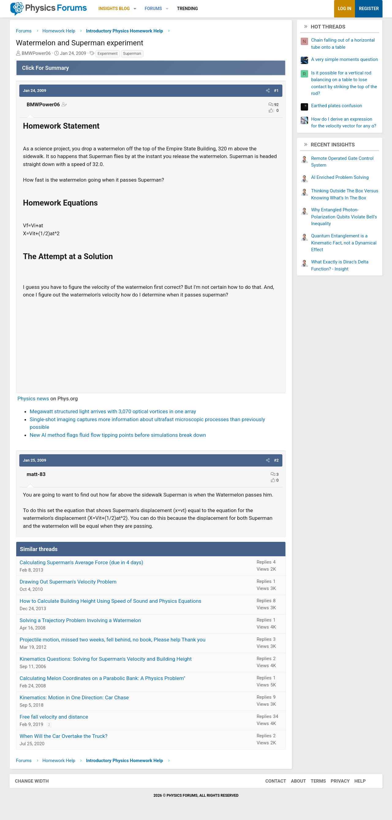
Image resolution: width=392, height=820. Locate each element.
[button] (136, 8)
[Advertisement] (150, 344)
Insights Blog (115, 8)
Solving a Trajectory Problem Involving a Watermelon (81, 621)
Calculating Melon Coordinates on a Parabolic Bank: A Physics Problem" (104, 679)
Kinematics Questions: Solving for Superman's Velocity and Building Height (107, 659)
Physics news (34, 399)
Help (358, 781)
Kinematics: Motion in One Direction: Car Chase (75, 698)
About (296, 781)
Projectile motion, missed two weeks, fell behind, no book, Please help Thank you (114, 640)
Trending (188, 8)
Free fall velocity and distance (55, 717)
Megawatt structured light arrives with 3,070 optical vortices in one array (114, 412)
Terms (316, 781)
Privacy (338, 781)
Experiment (109, 54)
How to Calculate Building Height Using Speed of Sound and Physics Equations (112, 602)
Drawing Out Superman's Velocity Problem (69, 582)
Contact (274, 781)
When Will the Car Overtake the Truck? (65, 737)
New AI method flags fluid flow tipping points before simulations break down (119, 436)
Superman (133, 54)
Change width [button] (33, 781)
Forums (154, 8)
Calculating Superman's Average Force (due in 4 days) (83, 563)
